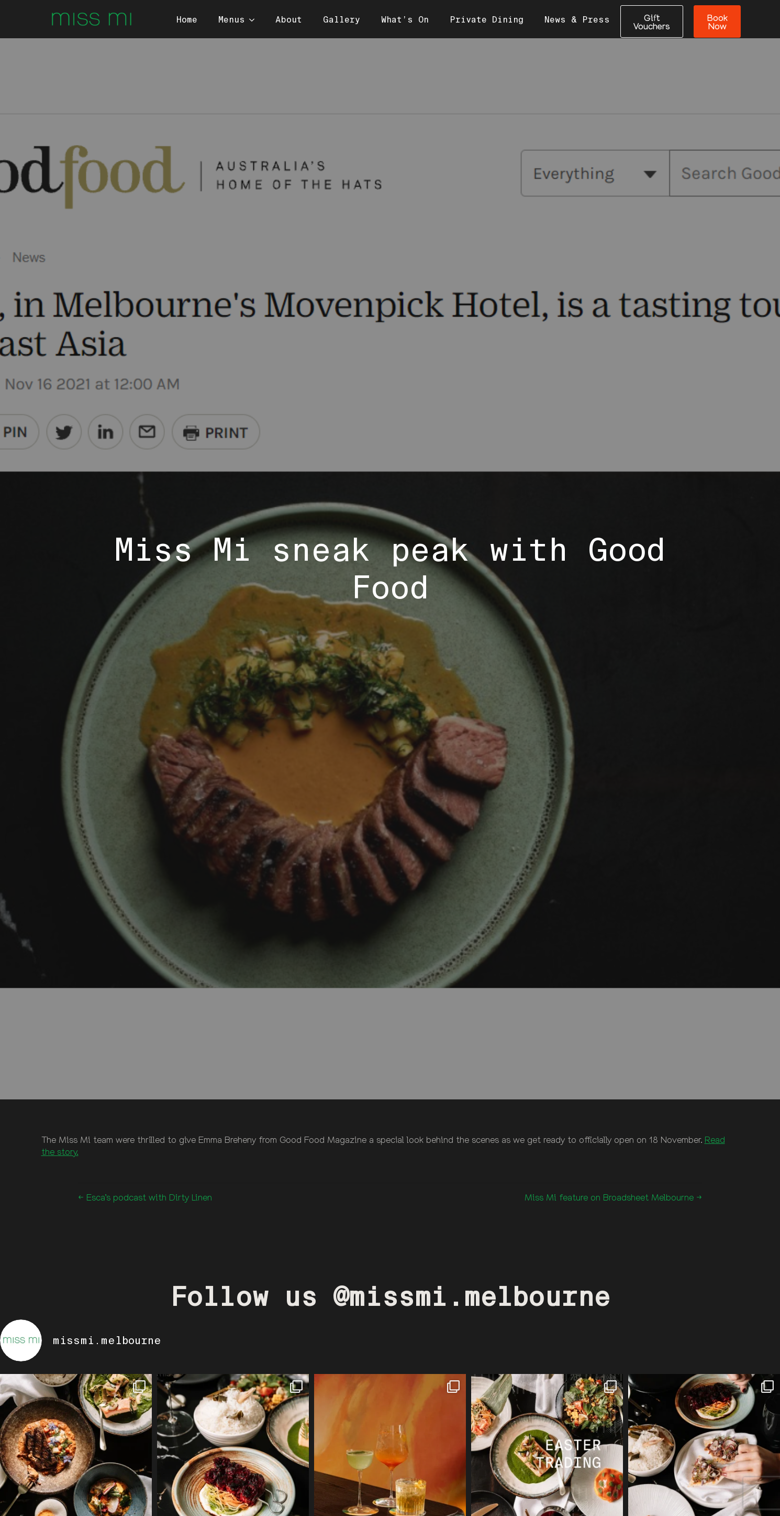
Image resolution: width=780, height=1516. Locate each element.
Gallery (341, 19)
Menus (231, 19)
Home (186, 19)
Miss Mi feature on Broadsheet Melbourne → (613, 1197)
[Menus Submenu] (255, 20)
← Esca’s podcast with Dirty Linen (145, 1197)
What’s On (405, 19)
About (288, 19)
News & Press (577, 19)
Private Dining (486, 19)
